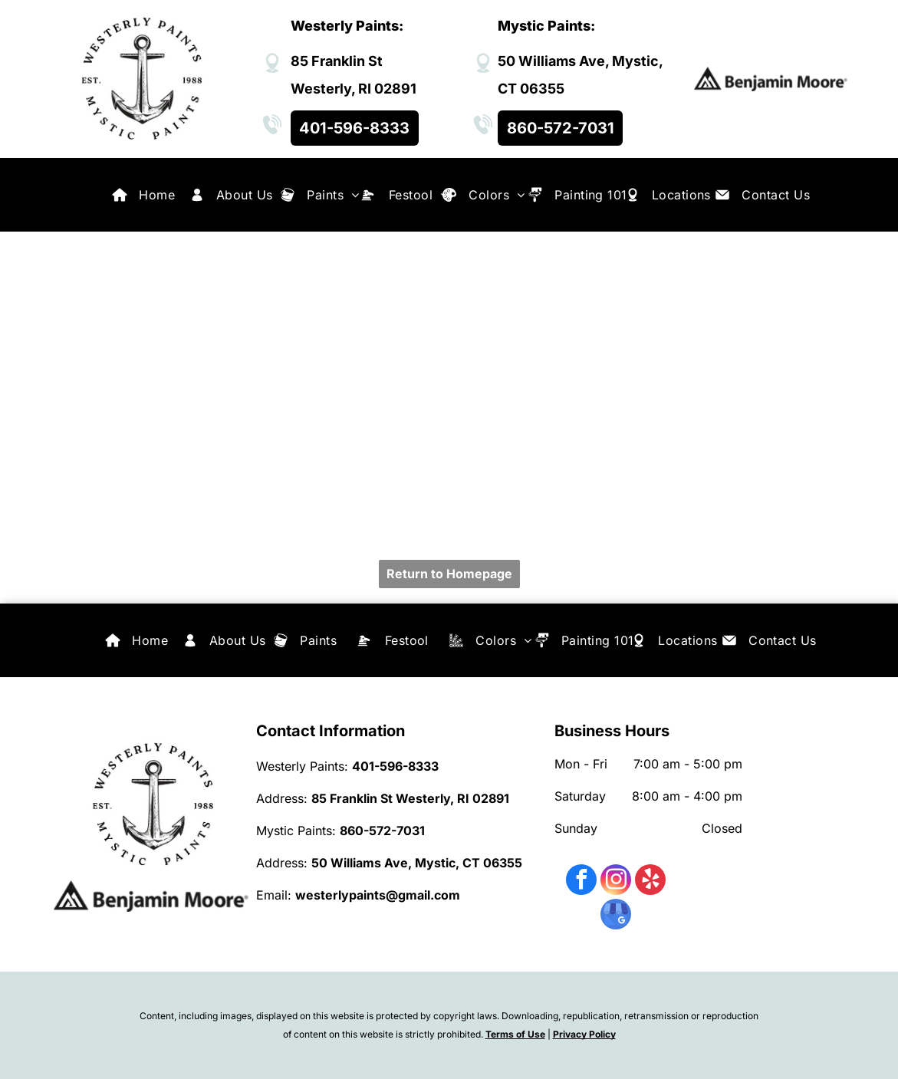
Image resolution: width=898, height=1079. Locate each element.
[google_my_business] (615, 916)
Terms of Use (515, 1034)
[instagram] (615, 881)
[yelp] (650, 881)
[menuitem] (156, 195)
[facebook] (581, 881)
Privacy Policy (584, 1034)
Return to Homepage (449, 573)
